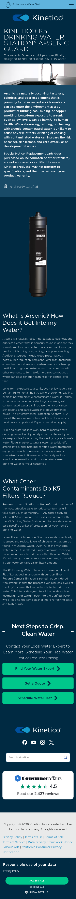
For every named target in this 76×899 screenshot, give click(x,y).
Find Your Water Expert (38, 668)
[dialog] (38, 878)
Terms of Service (14, 842)
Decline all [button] (37, 887)
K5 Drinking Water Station (24, 521)
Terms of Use (34, 837)
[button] (38, 892)
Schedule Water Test (38, 698)
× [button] (70, 862)
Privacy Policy (12, 837)
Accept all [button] (37, 880)
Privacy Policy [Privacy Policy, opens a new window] (11, 871)
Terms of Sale (54, 837)
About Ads (11, 847)
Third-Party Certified (23, 186)
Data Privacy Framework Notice (50, 842)
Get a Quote (38, 683)
